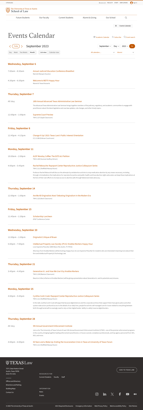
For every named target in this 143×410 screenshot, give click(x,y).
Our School (112, 17)
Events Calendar (125, 26)
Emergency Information (84, 406)
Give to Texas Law (126, 370)
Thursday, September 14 (21, 188)
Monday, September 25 (20, 289)
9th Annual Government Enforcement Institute (52, 326)
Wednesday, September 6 (22, 64)
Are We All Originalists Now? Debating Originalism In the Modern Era (62, 195)
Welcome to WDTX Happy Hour (46, 80)
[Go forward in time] (22, 46)
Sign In (133, 2)
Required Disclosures (64, 406)
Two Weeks (23, 52)
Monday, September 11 (20, 149)
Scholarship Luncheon (42, 216)
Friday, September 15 (19, 209)
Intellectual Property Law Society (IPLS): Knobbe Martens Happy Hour (63, 244)
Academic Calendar (101, 37)
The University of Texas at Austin (22, 406)
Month (32, 52)
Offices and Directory (13, 381)
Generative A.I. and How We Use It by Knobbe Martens (56, 271)
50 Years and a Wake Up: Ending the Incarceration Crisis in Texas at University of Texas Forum (72, 342)
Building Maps (10, 388)
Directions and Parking (13, 385)
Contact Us (10, 392)
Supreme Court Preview (43, 114)
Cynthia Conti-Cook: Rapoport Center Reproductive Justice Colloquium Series (66, 296)
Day (10, 52)
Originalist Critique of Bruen (45, 237)
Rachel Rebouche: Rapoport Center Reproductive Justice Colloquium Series (65, 165)
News (41, 392)
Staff (116, 3)
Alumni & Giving (91, 17)
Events (41, 395)
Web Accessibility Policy (118, 406)
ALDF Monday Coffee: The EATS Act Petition (51, 156)
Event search (129, 37)
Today (16, 46)
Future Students (24, 17)
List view (43, 52)
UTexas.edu (9, 3)
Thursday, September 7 (21, 94)
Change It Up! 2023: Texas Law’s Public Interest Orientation (58, 135)
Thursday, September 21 (21, 264)
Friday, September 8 (19, 128)
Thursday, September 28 (21, 319)
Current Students (67, 17)
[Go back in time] (10, 46)
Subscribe (116, 37)
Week (16, 52)
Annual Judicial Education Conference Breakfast (53, 71)
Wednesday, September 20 (22, 230)
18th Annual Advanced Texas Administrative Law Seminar (57, 101)
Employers (124, 3)
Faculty (110, 3)
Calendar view (54, 52)
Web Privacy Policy (101, 406)
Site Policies (133, 406)
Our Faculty (45, 17)
